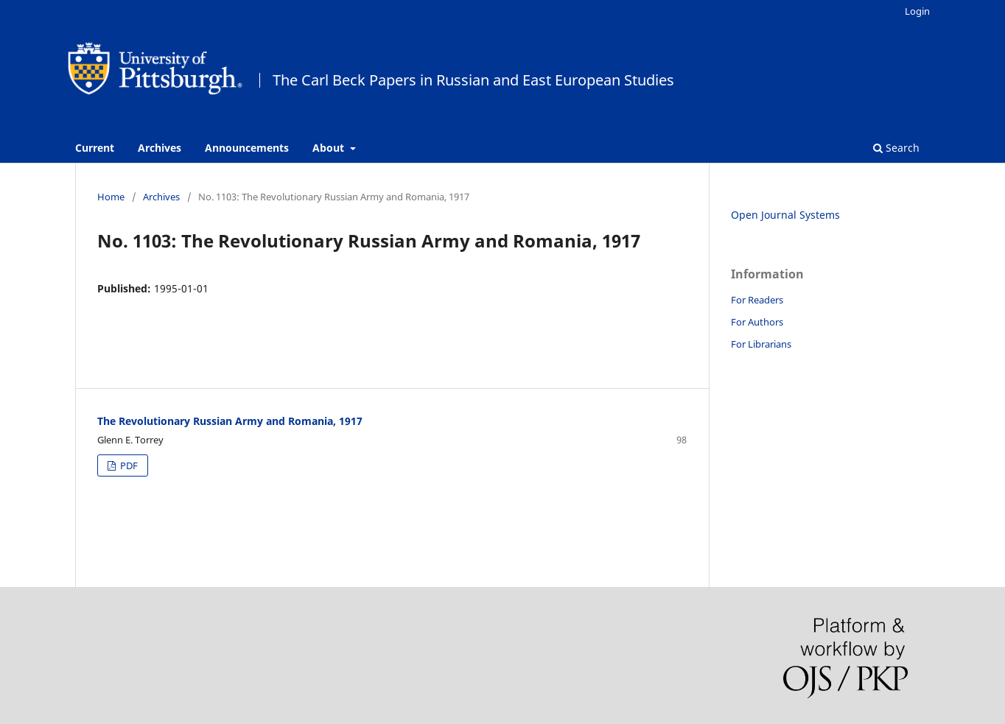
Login (917, 11)
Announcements (247, 148)
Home (111, 196)
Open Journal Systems (785, 215)
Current (94, 148)
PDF (128, 465)
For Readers (757, 299)
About (329, 148)
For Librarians (761, 344)
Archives (159, 148)
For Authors (757, 321)
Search (896, 148)
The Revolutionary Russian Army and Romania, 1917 (230, 421)
